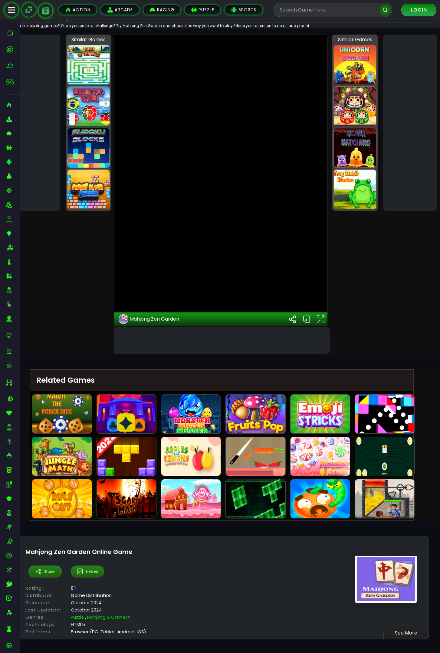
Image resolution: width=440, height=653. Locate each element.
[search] (385, 10)
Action (77, 10)
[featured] (13, 65)
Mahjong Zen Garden (162, 443)
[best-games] (13, 49)
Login (419, 9)
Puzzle (202, 10)
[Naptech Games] (29, 10)
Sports (243, 10)
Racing (161, 10)
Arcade (120, 10)
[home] (13, 32)
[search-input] (328, 10)
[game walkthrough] (45, 11)
